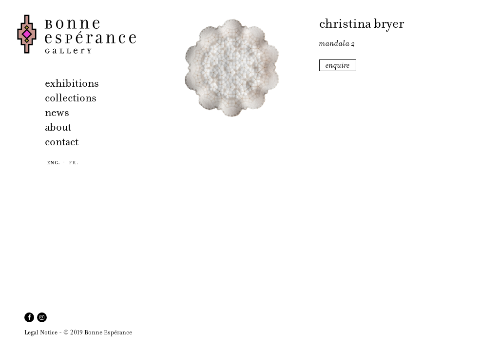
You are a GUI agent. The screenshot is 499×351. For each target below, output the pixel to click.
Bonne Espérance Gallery (81, 34)
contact (61, 141)
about (58, 127)
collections (70, 97)
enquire (338, 65)
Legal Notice (41, 332)
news (57, 112)
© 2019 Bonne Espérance (97, 332)
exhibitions (72, 83)
